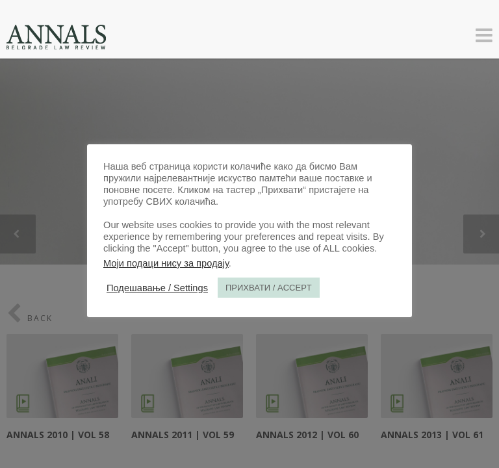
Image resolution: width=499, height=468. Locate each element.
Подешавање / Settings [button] (157, 288)
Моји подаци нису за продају (166, 263)
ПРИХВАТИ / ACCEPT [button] (268, 287)
